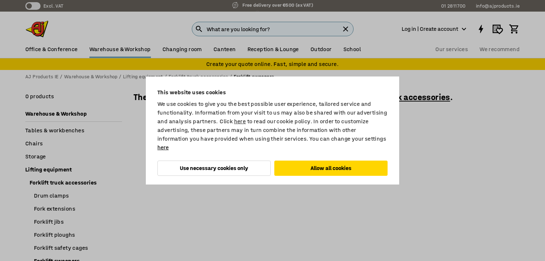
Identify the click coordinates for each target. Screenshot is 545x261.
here (240, 121)
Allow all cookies (330, 168)
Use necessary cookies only (214, 168)
